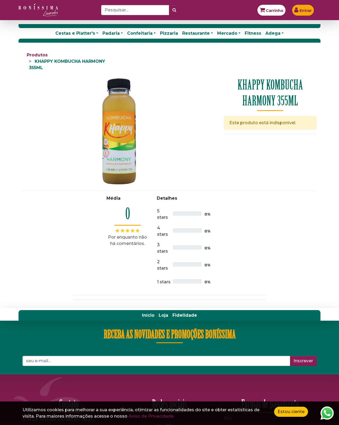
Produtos (37, 54)
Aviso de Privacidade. (151, 416)
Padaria (111, 33)
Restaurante (196, 33)
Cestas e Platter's (75, 33)
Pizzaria (169, 33)
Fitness (253, 33)
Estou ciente (291, 411)
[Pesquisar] (174, 10)
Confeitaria (140, 33)
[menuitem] (148, 315)
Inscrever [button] (303, 360)
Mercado (227, 33)
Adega (272, 33)
